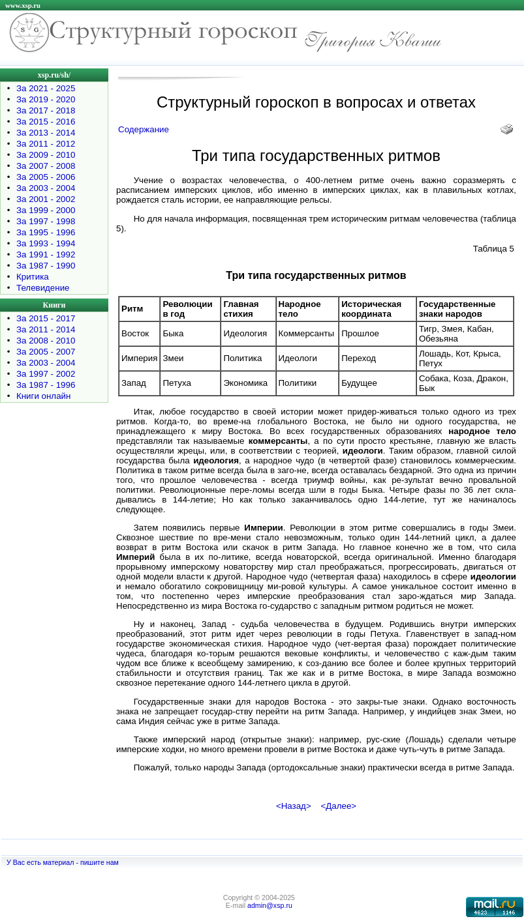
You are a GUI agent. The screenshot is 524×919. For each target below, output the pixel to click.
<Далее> (338, 806)
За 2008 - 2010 (45, 340)
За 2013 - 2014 (45, 133)
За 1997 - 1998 (45, 221)
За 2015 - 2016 (45, 121)
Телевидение (43, 288)
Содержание (143, 129)
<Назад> (293, 806)
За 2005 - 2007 (45, 352)
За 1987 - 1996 (45, 385)
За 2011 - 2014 (45, 329)
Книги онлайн (43, 396)
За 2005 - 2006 (45, 177)
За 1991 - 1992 (45, 254)
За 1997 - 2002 (45, 374)
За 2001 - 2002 (45, 199)
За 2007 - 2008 (45, 166)
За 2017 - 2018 (45, 110)
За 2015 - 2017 (45, 318)
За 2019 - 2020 (45, 99)
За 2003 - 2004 (45, 188)
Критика (32, 277)
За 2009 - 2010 (45, 155)
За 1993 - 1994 (45, 243)
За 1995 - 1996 (45, 232)
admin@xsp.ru (269, 905)
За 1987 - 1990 (45, 265)
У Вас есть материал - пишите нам (63, 862)
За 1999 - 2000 (45, 210)
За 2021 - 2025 (45, 88)
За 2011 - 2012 (45, 144)
